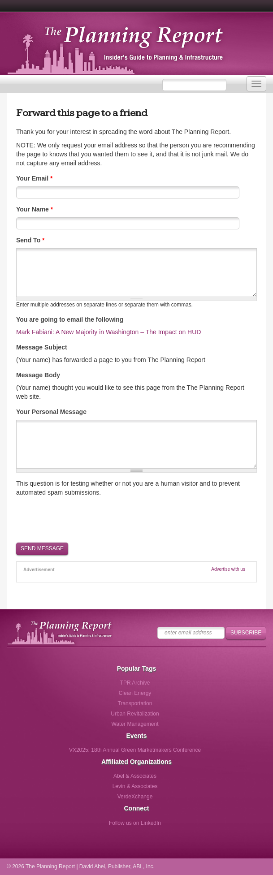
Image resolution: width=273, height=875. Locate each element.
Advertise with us (228, 569)
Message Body (38, 375)
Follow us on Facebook (98, 826)
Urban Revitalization (135, 714)
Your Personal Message (51, 411)
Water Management (135, 724)
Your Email (34, 178)
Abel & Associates (134, 776)
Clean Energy (135, 693)
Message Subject (41, 347)
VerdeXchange (135, 796)
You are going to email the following (69, 319)
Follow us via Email (172, 826)
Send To (30, 240)
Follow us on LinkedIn (135, 823)
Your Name (34, 209)
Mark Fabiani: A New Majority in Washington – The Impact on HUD (108, 332)
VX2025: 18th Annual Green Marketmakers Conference (135, 750)
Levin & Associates (135, 786)
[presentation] (84, 518)
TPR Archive (135, 683)
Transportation (135, 703)
